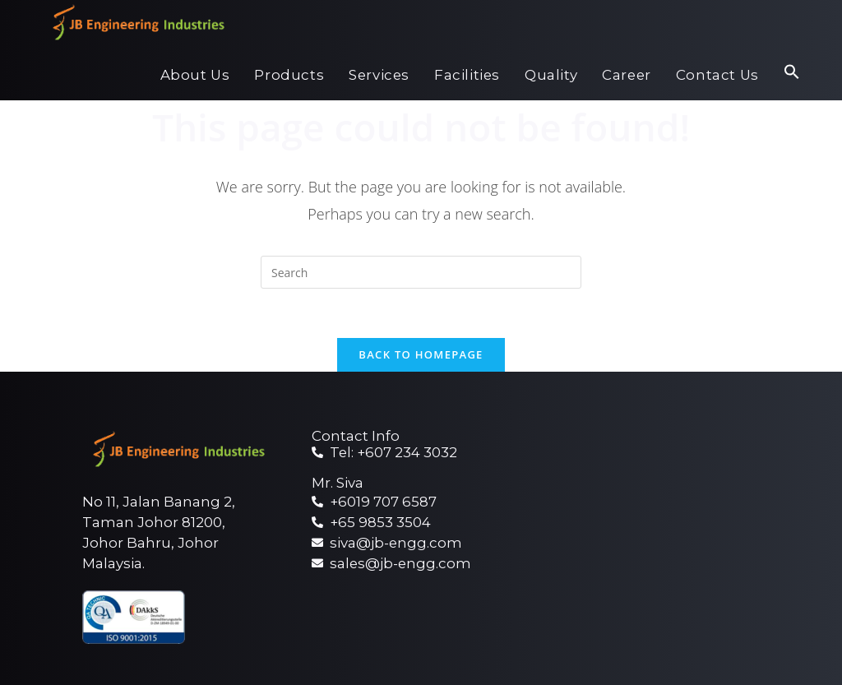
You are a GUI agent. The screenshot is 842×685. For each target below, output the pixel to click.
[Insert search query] (421, 272)
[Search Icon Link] (791, 75)
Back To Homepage (421, 354)
